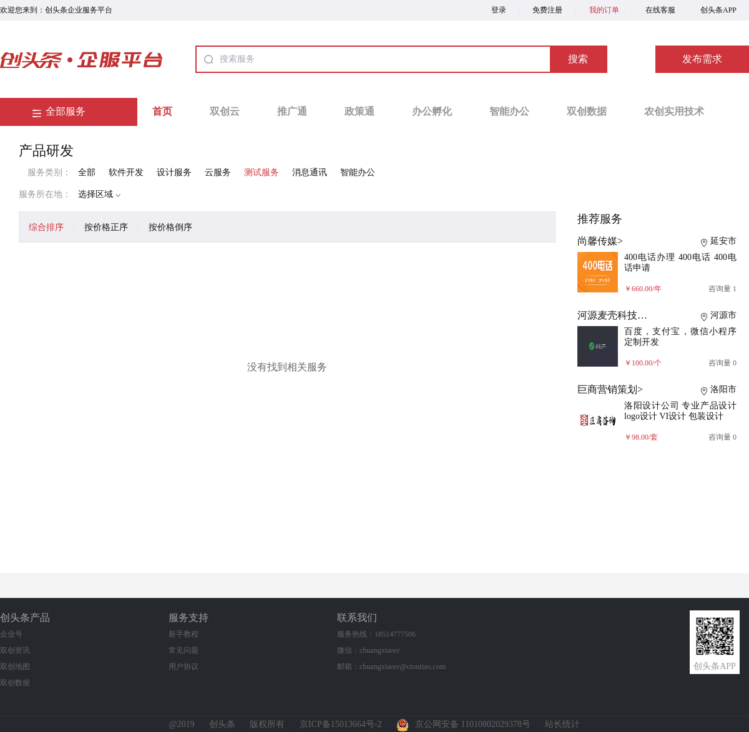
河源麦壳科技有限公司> (630, 315)
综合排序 (46, 227)
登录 (498, 10)
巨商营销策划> (610, 389)
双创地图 (15, 666)
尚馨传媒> (600, 241)
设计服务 (174, 172)
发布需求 (702, 59)
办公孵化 (432, 111)
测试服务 (261, 172)
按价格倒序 (170, 227)
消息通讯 (309, 172)
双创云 (225, 111)
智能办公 (509, 111)
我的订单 (604, 10)
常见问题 (183, 650)
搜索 (578, 59)
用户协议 (183, 666)
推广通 (292, 111)
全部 (86, 172)
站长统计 (562, 724)
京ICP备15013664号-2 (340, 724)
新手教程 (183, 634)
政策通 (359, 111)
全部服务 (66, 111)
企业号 (11, 634)
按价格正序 (106, 227)
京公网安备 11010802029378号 (463, 724)
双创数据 (587, 111)
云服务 (218, 172)
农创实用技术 (674, 111)
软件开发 (126, 172)
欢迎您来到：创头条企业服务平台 (56, 10)
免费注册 (547, 10)
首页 (162, 111)
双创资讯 (15, 650)
